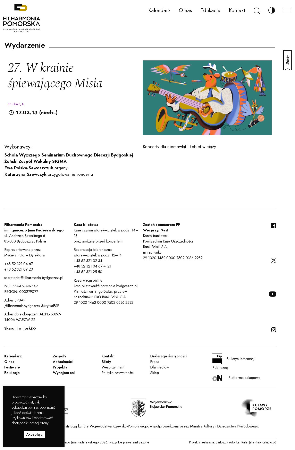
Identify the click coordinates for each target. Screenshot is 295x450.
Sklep (154, 372)
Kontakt (237, 10)
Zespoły (59, 356)
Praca (154, 361)
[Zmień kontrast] (271, 10)
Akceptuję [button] (34, 434)
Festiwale (12, 367)
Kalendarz (159, 10)
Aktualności (63, 361)
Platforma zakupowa (236, 378)
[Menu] (286, 9)
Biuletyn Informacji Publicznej (233, 362)
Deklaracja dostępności (168, 356)
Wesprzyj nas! (113, 367)
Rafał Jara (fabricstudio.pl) (259, 442)
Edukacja (210, 10)
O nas (185, 10)
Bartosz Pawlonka (227, 442)
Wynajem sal (64, 372)
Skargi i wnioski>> (20, 328)
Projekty (60, 367)
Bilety (106, 361)
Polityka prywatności (118, 372)
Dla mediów (159, 367)
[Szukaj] (257, 10)
